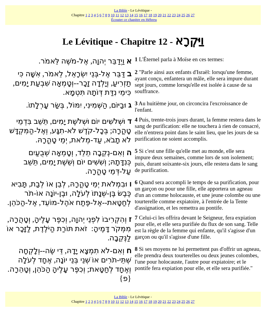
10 (113, 15)
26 (188, 15)
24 (178, 15)
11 (117, 15)
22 (169, 15)
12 (122, 15)
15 (136, 15)
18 (150, 15)
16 (141, 15)
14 (131, 15)
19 (155, 15)
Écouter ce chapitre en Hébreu (134, 19)
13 (127, 15)
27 (193, 15)
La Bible (120, 10)
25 (183, 15)
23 (174, 15)
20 (160, 15)
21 (164, 15)
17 (145, 15)
